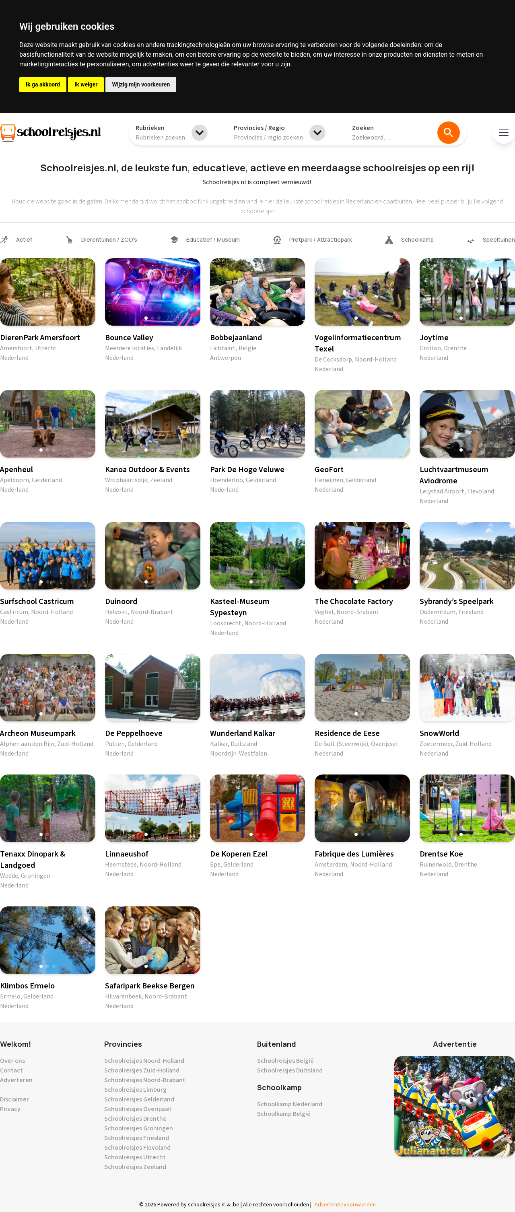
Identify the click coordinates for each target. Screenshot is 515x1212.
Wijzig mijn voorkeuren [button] (141, 84)
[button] (41, 318)
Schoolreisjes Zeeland (135, 1167)
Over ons (12, 1060)
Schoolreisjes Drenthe (135, 1118)
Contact (11, 1070)
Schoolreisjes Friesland (136, 1138)
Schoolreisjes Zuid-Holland (141, 1070)
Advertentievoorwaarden (345, 1205)
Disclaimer (14, 1099)
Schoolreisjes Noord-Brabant (144, 1080)
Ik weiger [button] (85, 84)
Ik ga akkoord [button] (43, 84)
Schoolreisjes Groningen (138, 1128)
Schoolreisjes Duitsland (290, 1070)
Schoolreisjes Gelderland (139, 1099)
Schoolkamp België (284, 1113)
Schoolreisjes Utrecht (135, 1157)
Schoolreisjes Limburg (135, 1089)
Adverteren (16, 1080)
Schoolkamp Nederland (289, 1104)
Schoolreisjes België (285, 1060)
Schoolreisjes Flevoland (137, 1147)
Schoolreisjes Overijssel (137, 1109)
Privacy (10, 1109)
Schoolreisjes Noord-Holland (144, 1060)
